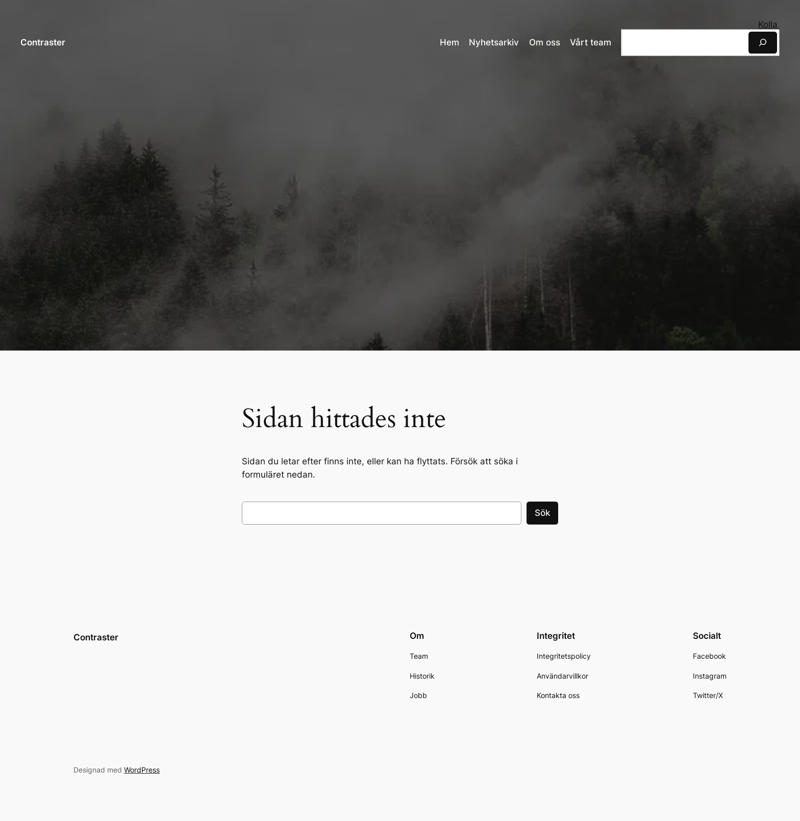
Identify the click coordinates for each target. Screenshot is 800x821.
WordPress (142, 769)
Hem (449, 42)
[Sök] (762, 42)
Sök (542, 513)
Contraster (42, 42)
